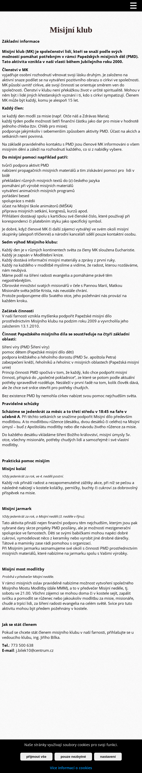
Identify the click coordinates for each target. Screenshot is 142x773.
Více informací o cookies (71, 767)
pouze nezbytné (73, 757)
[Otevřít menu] (133, 5)
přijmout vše (36, 757)
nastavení (108, 757)
